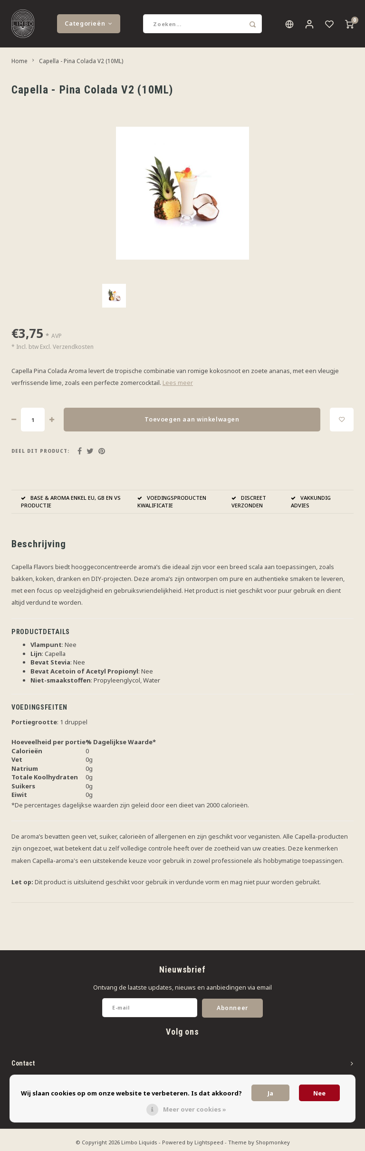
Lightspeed (208, 1142)
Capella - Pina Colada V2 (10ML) (81, 61)
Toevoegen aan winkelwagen (191, 419)
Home (19, 61)
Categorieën (88, 23)
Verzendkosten (73, 347)
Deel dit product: (40, 451)
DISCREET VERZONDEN (248, 501)
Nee (319, 1093)
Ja (270, 1093)
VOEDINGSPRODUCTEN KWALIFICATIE (171, 501)
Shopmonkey (273, 1142)
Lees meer (178, 383)
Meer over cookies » (194, 1109)
